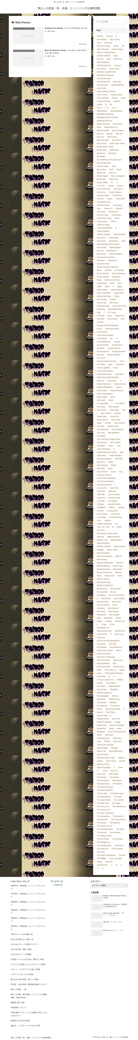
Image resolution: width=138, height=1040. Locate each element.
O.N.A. (112, 624)
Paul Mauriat (102, 647)
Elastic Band (119, 293)
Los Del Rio (115, 514)
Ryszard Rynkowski (112, 709)
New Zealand (114, 615)
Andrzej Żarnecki (103, 82)
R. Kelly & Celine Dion (105, 680)
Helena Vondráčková (105, 394)
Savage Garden (103, 719)
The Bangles (117, 780)
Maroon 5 (120, 563)
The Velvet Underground (106, 855)
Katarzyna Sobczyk (104, 459)
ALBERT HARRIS (103, 56)
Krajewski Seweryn (104, 475)
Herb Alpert (101, 400)
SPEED (107, 741)
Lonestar (100, 511)
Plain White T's (110, 670)
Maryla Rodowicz (103, 569)
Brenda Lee (101, 173)
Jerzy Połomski (117, 429)
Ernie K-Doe (101, 303)
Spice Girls (117, 741)
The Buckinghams (104, 797)
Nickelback (108, 618)
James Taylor (102, 416)
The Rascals (101, 832)
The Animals (101, 777)
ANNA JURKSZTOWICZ (106, 91)
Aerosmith (108, 43)
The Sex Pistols (103, 839)
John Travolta (115, 442)
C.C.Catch (101, 186)
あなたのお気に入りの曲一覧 (22, 939)
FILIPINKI (100, 319)
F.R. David (112, 312)
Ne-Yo (115, 605)
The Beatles (117, 784)
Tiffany (99, 862)
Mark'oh (118, 556)
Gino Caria (101, 358)
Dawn (123, 241)
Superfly (121, 758)
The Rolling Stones (104, 836)
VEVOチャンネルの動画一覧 (22, 934)
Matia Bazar (117, 569)
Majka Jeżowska (113, 537)
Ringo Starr (101, 699)
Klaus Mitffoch (102, 472)
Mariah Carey (112, 550)
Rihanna (115, 696)
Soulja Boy (117, 738)
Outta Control (102, 634)
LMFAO (112, 507)
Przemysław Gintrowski (114, 673)
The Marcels (101, 823)
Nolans (99, 621)
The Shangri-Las (103, 842)
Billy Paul (100, 137)
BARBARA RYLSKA (104, 121)
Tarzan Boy (101, 774)
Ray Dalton (101, 686)
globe (110, 364)
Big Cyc (110, 134)
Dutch (112, 283)
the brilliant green (117, 793)
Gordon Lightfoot (103, 368)
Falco (110, 316)
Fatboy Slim (119, 316)
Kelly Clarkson (102, 465)
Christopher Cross (104, 202)
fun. (111, 338)
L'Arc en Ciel (102, 488)
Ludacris (107, 520)
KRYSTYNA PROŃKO (105, 481)
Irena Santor (101, 410)
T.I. (98, 771)
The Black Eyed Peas (105, 787)
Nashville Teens (103, 602)
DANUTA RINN (119, 234)
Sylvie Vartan (111, 761)
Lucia (99, 520)
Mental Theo (109, 576)
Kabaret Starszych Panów (107, 452)
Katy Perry (101, 462)
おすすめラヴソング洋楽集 (21, 954)
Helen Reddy (102, 397)
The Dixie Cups (103, 803)
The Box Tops (102, 793)
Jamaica (117, 413)
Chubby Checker (103, 205)
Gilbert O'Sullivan (113, 355)
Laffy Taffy (101, 494)
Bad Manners (102, 111)
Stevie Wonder (102, 754)
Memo (99, 576)
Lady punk (112, 491)
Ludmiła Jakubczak (104, 524)
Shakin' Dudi (102, 725)
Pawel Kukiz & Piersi (105, 650)
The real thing (115, 832)
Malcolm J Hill (102, 540)
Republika (114, 689)
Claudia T (119, 208)
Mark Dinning (102, 559)
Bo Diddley (101, 156)
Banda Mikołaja (116, 111)
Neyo (99, 618)
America (117, 65)
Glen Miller (101, 364)
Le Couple (101, 501)
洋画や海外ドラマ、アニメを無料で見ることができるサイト (29, 1014)
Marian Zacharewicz (104, 556)
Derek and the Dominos (106, 257)
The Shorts (119, 845)
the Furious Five (103, 806)
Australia (116, 101)
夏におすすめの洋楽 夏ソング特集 (24, 979)
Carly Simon (118, 189)
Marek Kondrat (119, 546)
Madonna (100, 537)
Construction (116, 215)
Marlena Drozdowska (105, 563)
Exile (99, 312)
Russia (99, 709)
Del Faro (100, 251)
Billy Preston (112, 137)
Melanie (118, 572)
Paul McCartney (116, 647)
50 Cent (109, 36)
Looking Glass (112, 511)
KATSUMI (118, 459)
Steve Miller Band (115, 751)
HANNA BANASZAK (105, 387)
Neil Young (101, 611)
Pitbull (99, 670)
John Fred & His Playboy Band (108, 439)
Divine (99, 270)
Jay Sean (100, 426)
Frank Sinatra (102, 332)
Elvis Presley (102, 299)
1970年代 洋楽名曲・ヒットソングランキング (28, 895)
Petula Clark (117, 660)
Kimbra (114, 465)
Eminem (113, 299)
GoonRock (120, 364)
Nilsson (118, 618)
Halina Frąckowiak (104, 384)
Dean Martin (101, 247)
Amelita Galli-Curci (104, 65)
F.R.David (100, 316)
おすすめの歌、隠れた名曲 (21, 949)
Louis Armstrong (115, 517)
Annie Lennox (102, 95)
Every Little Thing (119, 306)
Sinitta (111, 728)
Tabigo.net (58, 885)
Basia (99, 127)
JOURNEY (101, 446)
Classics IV (108, 208)
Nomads (108, 621)
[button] (125, 22)
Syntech (122, 761)
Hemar (112, 397)
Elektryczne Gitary (104, 296)
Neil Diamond (113, 608)
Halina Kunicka (120, 384)
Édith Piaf (109, 862)
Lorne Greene (102, 514)
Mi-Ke (120, 576)
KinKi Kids (101, 468)
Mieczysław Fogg (103, 582)
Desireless (101, 260)
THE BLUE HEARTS (105, 790)
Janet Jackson (102, 420)
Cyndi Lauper (102, 221)
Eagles (119, 286)
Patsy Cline (101, 644)
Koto (120, 472)
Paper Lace (119, 634)
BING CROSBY (103, 140)
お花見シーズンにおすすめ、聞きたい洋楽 (27, 959)
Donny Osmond (103, 277)
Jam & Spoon (106, 413)
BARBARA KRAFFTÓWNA (107, 117)
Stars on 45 (101, 751)
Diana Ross (112, 260)
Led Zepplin (112, 501)
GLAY (122, 361)
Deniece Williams (115, 254)
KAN (121, 452)
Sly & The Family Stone (117, 732)
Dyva (120, 283)
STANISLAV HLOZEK (105, 745)
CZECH (113, 221)
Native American (103, 605)
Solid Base (109, 735)
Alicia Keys (118, 59)
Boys (114, 166)
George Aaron (117, 345)
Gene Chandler (103, 345)
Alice (109, 59)
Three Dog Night (115, 858)
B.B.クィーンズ (103, 108)
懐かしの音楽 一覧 (18, 989)
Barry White (117, 124)
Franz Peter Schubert (105, 335)
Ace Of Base (102, 39)
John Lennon (102, 442)
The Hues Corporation (105, 813)
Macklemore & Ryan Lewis (107, 533)
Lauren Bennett (114, 494)
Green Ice (100, 381)
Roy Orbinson (102, 706)
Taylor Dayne (114, 774)
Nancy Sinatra (119, 598)
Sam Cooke (110, 712)
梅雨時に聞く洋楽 (18, 1002)
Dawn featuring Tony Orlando (108, 244)
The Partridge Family (105, 829)
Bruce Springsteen (118, 176)
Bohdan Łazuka (103, 166)
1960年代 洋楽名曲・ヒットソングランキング (28, 887)
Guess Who (112, 381)
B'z (111, 104)
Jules (119, 446)
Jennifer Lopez (113, 426)
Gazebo (117, 342)
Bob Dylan (112, 153)
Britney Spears (102, 176)
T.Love (104, 771)
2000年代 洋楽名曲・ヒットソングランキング (28, 919)
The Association (103, 780)
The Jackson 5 (118, 816)
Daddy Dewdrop (103, 231)
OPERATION (120, 631)
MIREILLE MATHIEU (105, 585)
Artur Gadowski (103, 98)
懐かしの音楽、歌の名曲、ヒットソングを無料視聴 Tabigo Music (29, 995)
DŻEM (99, 286)
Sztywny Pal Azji (103, 764)
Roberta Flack (114, 699)
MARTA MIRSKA (103, 566)
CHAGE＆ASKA (103, 195)
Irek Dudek (101, 407)
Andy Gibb (117, 82)
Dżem (107, 286)
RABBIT (120, 680)
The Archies (114, 777)
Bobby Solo (114, 150)
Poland (122, 670)
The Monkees (115, 823)
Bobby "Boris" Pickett (105, 147)
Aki (123, 46)
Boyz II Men (101, 169)
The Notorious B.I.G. (105, 826)
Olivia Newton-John (104, 631)
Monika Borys (102, 589)
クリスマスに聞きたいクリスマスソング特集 (28, 964)
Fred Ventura (102, 338)
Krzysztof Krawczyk (104, 485)
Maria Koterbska (103, 553)
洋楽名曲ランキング (18, 1007)
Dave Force (101, 238)
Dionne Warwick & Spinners (107, 267)
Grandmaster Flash (104, 374)
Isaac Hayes (114, 410)
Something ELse (103, 738)
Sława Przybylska (103, 767)
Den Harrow (101, 254)
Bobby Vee (101, 153)
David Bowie (114, 238)
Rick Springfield (103, 696)
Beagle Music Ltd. (111, 127)
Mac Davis (101, 530)
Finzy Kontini (112, 319)
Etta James (113, 303)
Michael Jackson (103, 579)
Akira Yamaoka (102, 49)
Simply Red (101, 728)
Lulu (116, 524)
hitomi (111, 400)
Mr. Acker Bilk (102, 592)
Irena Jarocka (113, 407)
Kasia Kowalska (115, 455)
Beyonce (100, 134)
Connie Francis (102, 215)
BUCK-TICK (113, 179)
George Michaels (118, 351)
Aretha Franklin (116, 95)
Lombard (121, 507)
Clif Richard (112, 212)
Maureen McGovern (104, 572)
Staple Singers (102, 748)
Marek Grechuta (103, 543)
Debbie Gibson (115, 247)
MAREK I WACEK (104, 546)
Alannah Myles (117, 49)
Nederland (101, 608)
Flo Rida (100, 322)
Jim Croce (101, 433)
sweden (100, 761)
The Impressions (103, 816)
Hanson (119, 387)
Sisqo (119, 728)
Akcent (116, 46)
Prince (99, 673)
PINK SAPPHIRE (103, 667)
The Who (122, 855)
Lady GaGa (114, 488)
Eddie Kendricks (117, 290)
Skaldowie (101, 732)
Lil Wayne (100, 504)
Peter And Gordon (104, 654)
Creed (117, 218)
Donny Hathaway (118, 273)
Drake (99, 280)
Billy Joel (119, 134)
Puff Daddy (101, 676)
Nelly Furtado (113, 611)
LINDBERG (101, 507)
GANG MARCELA (104, 342)
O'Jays (104, 624)
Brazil (111, 169)
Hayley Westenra (116, 390)
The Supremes (102, 849)
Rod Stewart (101, 702)
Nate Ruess (116, 602)
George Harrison (114, 348)
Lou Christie (101, 517)
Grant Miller (119, 374)
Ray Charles (110, 683)
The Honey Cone (103, 810)
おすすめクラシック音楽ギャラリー (24, 944)
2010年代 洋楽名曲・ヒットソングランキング (28, 927)
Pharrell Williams (103, 663)
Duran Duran (102, 283)
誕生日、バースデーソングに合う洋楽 (25, 1026)
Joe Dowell (101, 436)
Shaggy (117, 722)
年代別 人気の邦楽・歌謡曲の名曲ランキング (29, 984)
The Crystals (119, 800)
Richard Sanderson (104, 693)
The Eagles (116, 803)
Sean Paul (116, 719)
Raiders (100, 683)
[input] (111, 22)
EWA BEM (101, 309)
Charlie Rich (117, 195)
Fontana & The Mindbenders (108, 325)
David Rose (113, 241)
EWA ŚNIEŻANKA (115, 309)
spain (99, 741)
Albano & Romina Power (106, 52)
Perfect (118, 650)
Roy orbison (115, 706)
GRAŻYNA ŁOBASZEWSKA (108, 377)
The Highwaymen (119, 806)
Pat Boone (101, 637)
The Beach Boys (103, 784)
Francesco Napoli (112, 329)
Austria (99, 104)
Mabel (119, 527)
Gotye (115, 368)
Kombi (113, 472)
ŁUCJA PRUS (102, 865)
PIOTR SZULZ (118, 667)
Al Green (100, 59)
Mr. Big (113, 592)
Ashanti (115, 98)
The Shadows (117, 839)
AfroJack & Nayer (103, 46)
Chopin (109, 199)
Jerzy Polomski (102, 429)
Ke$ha (110, 462)
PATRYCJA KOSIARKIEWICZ (108, 641)
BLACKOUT (116, 140)
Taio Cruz (114, 771)
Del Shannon (112, 251)
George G (100, 348)
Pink (114, 663)
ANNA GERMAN (117, 85)
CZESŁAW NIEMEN (104, 228)
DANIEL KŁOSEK (103, 234)
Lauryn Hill (101, 498)
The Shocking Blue (104, 845)
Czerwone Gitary (103, 225)
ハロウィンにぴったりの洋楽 (22, 974)
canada (111, 186)
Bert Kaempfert (118, 130)
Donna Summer (103, 273)
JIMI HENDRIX (113, 433)
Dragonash (116, 277)
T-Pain (120, 767)
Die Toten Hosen (103, 264)
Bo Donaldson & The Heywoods (109, 160)
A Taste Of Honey (103, 101)
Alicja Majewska (103, 62)
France (99, 329)
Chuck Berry (117, 205)
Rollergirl (113, 702)
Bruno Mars (101, 179)
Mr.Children (101, 595)
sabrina (100, 712)
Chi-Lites (100, 199)
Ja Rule (108, 423)
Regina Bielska (114, 686)
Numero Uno (120, 621)
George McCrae (103, 351)
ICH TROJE (119, 403)
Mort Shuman (115, 589)
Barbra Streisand (103, 124)
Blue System (102, 143)
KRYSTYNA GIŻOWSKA (106, 478)
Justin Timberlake (103, 449)
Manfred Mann (116, 540)
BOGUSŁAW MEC (104, 163)
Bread (119, 169)
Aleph (116, 56)
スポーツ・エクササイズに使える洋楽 (25, 969)
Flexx (123, 319)
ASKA (123, 98)
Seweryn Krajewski (104, 722)
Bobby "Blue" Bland (117, 143)
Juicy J (111, 446)
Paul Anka (113, 644)
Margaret (100, 550)
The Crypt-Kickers (104, 800)
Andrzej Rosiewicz (104, 78)
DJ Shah (108, 270)
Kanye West (101, 455)
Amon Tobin (101, 69)
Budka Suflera (102, 182)
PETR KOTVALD (103, 660)
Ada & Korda (115, 39)
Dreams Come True (112, 280)
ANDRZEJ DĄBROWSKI (106, 72)
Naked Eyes (106, 598)
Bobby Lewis (102, 150)
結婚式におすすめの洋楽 (20, 1021)
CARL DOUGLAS (103, 189)
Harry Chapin (102, 390)
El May (116, 296)
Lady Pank (101, 491)
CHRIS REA (120, 199)
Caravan (120, 186)
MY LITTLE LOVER (116, 595)
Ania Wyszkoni (102, 85)
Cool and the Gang (104, 218)
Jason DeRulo (119, 423)
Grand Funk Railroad (105, 371)
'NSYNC (100, 36)
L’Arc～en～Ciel (103, 527)
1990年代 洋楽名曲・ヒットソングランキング (28, 911)
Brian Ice (112, 173)
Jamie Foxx (114, 416)
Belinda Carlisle (103, 130)
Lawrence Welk (114, 498)
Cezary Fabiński (115, 192)
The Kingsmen (102, 819)
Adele (99, 43)
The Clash (118, 797)
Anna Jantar (101, 88)
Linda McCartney (114, 504)
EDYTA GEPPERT (104, 293)
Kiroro (110, 468)
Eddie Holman (102, 290)
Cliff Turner (101, 212)
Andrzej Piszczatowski (105, 75)
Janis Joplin (115, 420)
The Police (120, 829)
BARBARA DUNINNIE (105, 114)
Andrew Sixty (114, 69)
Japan (99, 423)
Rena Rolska (102, 689)
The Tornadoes (117, 849)
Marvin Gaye (118, 566)
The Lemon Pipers (118, 819)
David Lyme (101, 241)
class (99, 208)
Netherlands (101, 615)
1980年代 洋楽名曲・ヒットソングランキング (28, 903)
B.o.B (114, 108)
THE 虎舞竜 (101, 858)
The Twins (101, 852)
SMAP (99, 735)
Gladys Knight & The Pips (107, 361)
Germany (100, 355)
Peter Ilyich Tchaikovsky (106, 657)
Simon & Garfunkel (117, 725)
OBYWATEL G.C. (103, 628)
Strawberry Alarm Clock (106, 758)
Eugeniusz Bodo (103, 306)
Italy (123, 410)
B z (112, 182)
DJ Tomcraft (119, 270)
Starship (114, 748)
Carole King (101, 192)
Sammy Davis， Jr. (104, 715)
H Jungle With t (103, 403)
